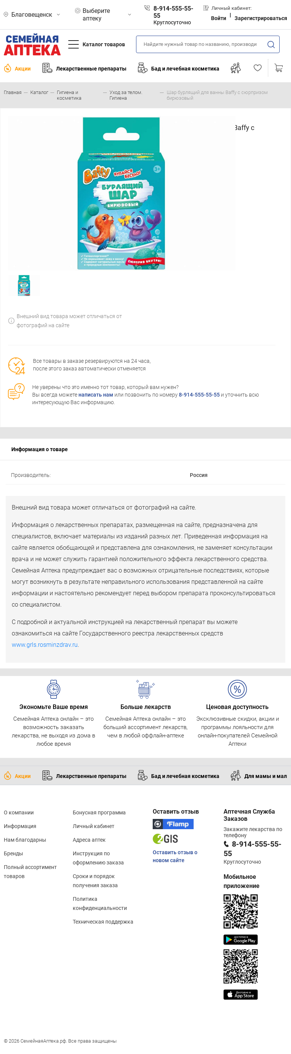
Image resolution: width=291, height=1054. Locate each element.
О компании (19, 812)
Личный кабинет (93, 826)
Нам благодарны (25, 840)
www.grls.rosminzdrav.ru (45, 644)
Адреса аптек (89, 840)
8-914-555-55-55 (199, 395)
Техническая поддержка (103, 922)
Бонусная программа (99, 812)
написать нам (95, 395)
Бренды (13, 853)
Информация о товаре (39, 449)
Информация (20, 826)
